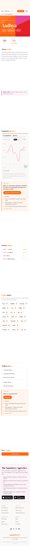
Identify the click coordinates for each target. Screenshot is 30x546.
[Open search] (13, 11)
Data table (6, 170)
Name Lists (18, 510)
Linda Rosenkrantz (7, 20)
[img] (15, 153)
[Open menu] (26, 11)
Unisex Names (5, 513)
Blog (17, 519)
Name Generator (20, 507)
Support (15, 543)
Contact (18, 524)
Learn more (8, 208)
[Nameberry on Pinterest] (16, 529)
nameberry (15, 534)
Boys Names (4, 510)
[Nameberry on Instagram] (19, 529)
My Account (4, 524)
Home (2, 14)
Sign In (3, 521)
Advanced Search (20, 513)
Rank (15, 139)
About (17, 521)
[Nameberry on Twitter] (11, 529)
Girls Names (4, 507)
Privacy (17, 541)
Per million (24, 139)
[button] (15, 454)
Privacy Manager (23, 541)
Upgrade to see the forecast (12, 192)
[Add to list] (7, 303)
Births (19, 139)
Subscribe (20, 11)
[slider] (24, 166)
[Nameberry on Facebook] (13, 529)
